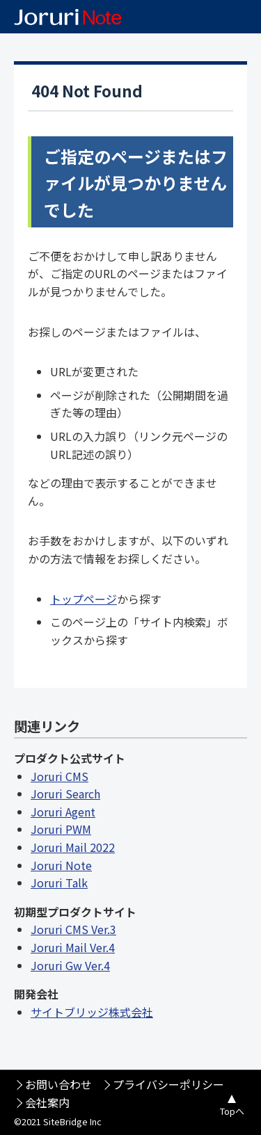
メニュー (244, 16)
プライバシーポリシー (168, 1084)
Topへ (232, 1111)
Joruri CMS (59, 776)
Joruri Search (65, 793)
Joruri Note (61, 865)
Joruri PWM (61, 829)
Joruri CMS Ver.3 (73, 929)
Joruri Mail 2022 (73, 847)
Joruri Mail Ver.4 (73, 947)
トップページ (83, 598)
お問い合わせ (58, 1084)
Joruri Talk (59, 882)
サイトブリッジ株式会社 (92, 1012)
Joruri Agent (63, 811)
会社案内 (47, 1102)
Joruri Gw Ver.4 (70, 965)
